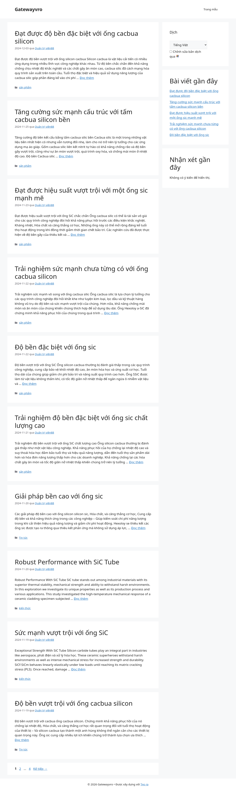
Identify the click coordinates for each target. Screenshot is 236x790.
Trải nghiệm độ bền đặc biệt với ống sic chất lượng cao (81, 421)
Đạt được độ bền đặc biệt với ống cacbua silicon (76, 37)
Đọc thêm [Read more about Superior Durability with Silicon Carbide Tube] (22, 740)
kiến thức (25, 608)
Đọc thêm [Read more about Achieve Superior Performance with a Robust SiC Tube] (78, 234)
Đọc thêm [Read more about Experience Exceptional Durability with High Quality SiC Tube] (136, 462)
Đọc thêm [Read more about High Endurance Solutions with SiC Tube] (138, 528)
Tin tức (23, 537)
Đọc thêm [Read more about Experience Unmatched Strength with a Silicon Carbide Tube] (111, 313)
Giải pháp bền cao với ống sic (59, 496)
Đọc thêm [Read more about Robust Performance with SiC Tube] (81, 598)
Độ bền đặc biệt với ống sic (55, 347)
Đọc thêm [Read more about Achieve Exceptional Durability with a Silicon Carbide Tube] (87, 78)
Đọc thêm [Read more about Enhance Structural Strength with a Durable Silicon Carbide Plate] (66, 156)
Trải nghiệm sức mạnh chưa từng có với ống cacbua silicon (81, 272)
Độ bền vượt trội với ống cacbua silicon (74, 703)
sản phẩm (25, 87)
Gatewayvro (28, 9)
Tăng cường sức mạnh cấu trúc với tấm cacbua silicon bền (73, 115)
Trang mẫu (211, 9)
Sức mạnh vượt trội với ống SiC (61, 632)
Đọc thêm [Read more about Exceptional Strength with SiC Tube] (78, 669)
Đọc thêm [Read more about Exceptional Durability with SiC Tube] (29, 384)
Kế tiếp (40, 769)
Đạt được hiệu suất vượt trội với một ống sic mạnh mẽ (81, 194)
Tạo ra (144, 784)
